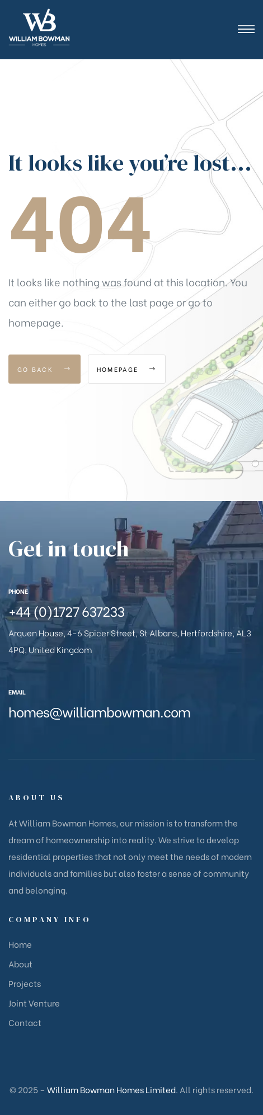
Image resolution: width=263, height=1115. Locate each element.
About (20, 963)
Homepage (127, 369)
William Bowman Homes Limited (111, 1089)
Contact (24, 1022)
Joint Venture (34, 1002)
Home (20, 944)
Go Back (44, 369)
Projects (24, 983)
